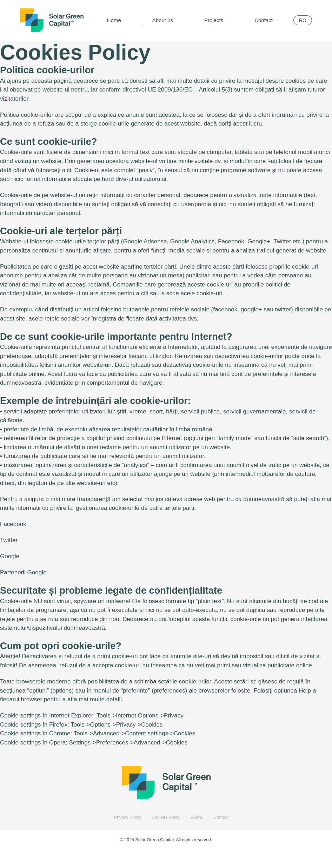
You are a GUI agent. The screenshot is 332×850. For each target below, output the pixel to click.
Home (114, 20)
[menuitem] (302, 20)
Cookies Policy (166, 817)
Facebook (13, 524)
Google (9, 556)
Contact (263, 20)
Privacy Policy (127, 817)
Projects (213, 20)
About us (162, 20)
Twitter (9, 540)
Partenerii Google (23, 572)
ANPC (197, 817)
